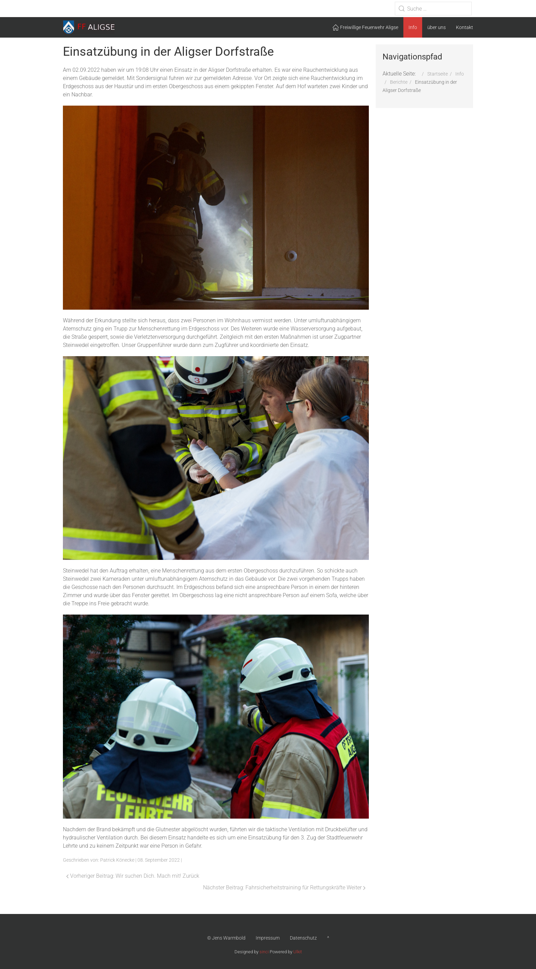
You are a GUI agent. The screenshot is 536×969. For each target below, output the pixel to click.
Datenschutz (303, 938)
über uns (436, 27)
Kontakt (464, 27)
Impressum (268, 938)
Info (412, 27)
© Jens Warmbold (226, 938)
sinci (264, 951)
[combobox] (433, 8)
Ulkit (297, 951)
